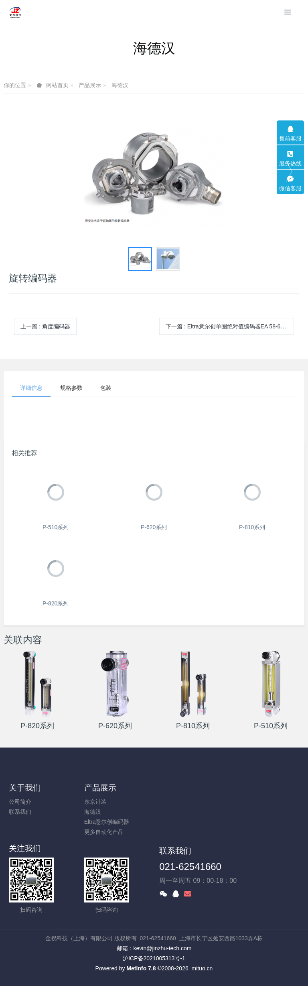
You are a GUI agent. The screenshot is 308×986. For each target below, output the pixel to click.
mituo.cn (202, 968)
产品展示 (90, 85)
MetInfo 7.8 (141, 968)
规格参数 (71, 388)
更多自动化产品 (104, 832)
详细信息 (31, 388)
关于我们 (25, 787)
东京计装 (95, 802)
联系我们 (20, 812)
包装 (105, 388)
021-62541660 (190, 866)
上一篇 (45, 326)
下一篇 (230, 326)
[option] (154, 175)
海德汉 (119, 85)
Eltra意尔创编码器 (107, 822)
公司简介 (20, 802)
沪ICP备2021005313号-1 (154, 958)
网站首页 (57, 85)
